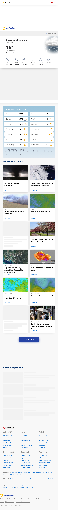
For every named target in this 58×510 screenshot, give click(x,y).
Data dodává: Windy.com (45, 499)
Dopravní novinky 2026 (45, 460)
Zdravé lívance (6, 460)
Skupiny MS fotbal (43, 440)
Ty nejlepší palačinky (8, 455)
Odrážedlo (50, 479)
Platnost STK (42, 467)
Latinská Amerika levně (27, 465)
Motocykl (19, 479)
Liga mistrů (42, 447)
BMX (4, 481)
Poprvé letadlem (25, 458)
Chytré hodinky (20, 487)
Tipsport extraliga (25, 447)
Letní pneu (45, 485)
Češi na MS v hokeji (26, 442)
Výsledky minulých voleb (9, 442)
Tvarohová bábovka (8, 462)
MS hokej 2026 (25, 435)
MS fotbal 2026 (43, 435)
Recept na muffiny (7, 458)
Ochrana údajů (32, 499)
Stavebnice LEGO (27, 485)
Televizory (12, 487)
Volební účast (6, 447)
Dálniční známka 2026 (44, 458)
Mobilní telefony (19, 485)
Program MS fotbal (43, 438)
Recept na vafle (7, 465)
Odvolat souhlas (9, 502)
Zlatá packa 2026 (39, 472)
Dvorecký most (17, 474)
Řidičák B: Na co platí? (44, 462)
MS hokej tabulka (25, 440)
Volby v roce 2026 (7, 435)
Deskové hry (6, 487)
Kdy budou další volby (8, 445)
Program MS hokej (25, 438)
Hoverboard (44, 479)
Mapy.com (14, 472)
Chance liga (42, 445)
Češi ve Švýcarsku (25, 462)
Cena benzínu (31, 472)
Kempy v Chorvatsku (26, 455)
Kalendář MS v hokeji (26, 445)
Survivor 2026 (48, 472)
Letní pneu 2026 (43, 455)
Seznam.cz (52, 2)
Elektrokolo (13, 479)
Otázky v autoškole (43, 465)
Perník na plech (7, 467)
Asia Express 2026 (7, 474)
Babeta (23, 479)
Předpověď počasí (22, 472)
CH (34, 151)
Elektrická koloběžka (35, 479)
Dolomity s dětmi (25, 467)
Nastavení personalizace (23, 502)
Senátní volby (6, 440)
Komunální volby (7, 438)
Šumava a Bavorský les (27, 460)
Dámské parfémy (37, 485)
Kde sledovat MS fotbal (45, 442)
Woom (28, 479)
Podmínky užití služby (20, 499)
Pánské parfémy (28, 487)
